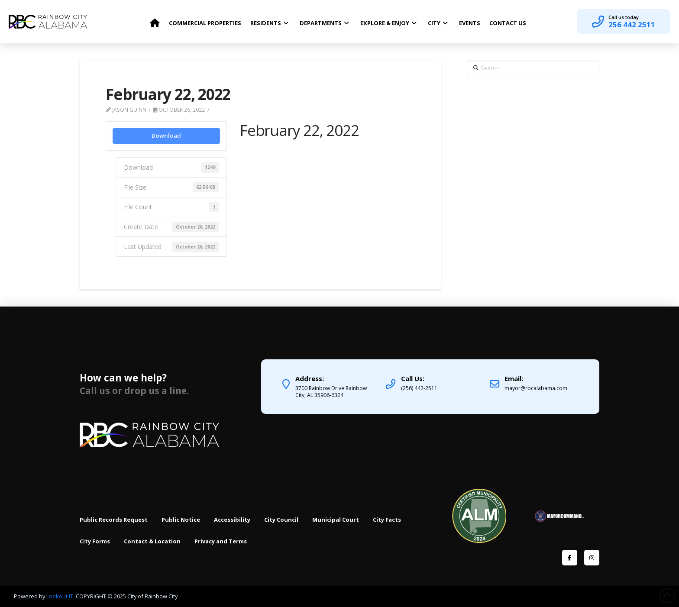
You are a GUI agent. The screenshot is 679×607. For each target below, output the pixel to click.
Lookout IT (60, 596)
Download (166, 135)
